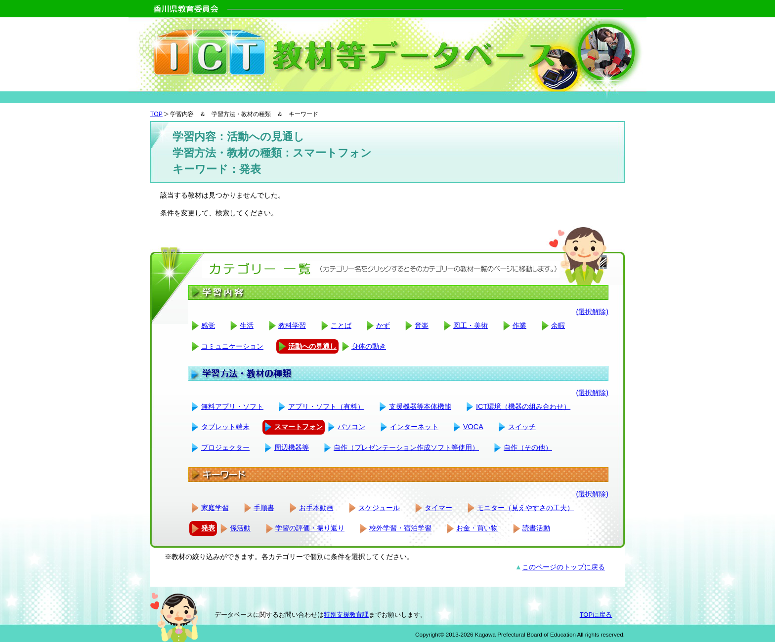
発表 (208, 528)
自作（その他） (528, 447)
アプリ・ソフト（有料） (326, 406)
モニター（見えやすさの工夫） (525, 508)
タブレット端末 (225, 427)
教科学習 (292, 325)
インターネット (414, 427)
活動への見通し (312, 346)
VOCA (473, 427)
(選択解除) (592, 312)
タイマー (438, 508)
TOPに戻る (596, 614)
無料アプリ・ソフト (232, 406)
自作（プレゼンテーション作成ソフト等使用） (406, 447)
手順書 (264, 508)
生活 (247, 325)
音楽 (422, 325)
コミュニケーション (232, 346)
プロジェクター (225, 447)
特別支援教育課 (346, 614)
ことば (341, 325)
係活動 (240, 528)
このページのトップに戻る (563, 567)
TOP (156, 114)
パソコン (351, 427)
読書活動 (536, 528)
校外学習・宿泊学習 (400, 528)
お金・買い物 (477, 528)
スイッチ (522, 427)
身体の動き (368, 346)
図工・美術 (470, 325)
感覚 (208, 325)
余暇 (558, 325)
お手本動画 (316, 508)
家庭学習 (215, 508)
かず (383, 325)
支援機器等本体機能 (420, 406)
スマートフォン (298, 427)
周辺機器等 (291, 447)
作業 (519, 325)
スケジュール (379, 508)
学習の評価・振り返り (309, 528)
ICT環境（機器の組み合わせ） (523, 406)
